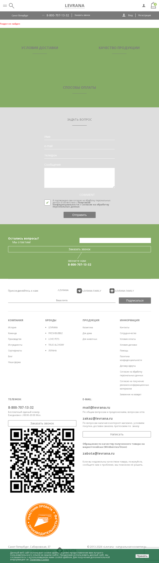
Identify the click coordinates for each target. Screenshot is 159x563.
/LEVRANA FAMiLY (89, 290)
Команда (12, 333)
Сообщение (52, 165)
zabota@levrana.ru (98, 453)
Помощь (124, 350)
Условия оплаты (128, 339)
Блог (10, 356)
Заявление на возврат (130, 394)
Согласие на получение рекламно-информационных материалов (134, 385)
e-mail (48, 146)
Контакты (124, 327)
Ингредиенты (15, 344)
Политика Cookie (39, 559)
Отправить (79, 215)
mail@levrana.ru (96, 407)
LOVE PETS (53, 339)
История (12, 327)
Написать (117, 434)
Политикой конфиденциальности (71, 203)
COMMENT (87, 195)
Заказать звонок (82, 15)
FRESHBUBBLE (55, 333)
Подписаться (135, 300)
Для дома (87, 333)
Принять (142, 556)
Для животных (90, 339)
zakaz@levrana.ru (98, 418)
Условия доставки (128, 344)
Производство (14, 339)
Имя (47, 137)
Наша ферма (14, 362)
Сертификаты (15, 350)
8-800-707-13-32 (58, 15)
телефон (50, 155)
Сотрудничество (128, 333)
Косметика (88, 327)
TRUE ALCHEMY (56, 344)
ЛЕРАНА (52, 350)
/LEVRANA (63, 290)
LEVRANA (53, 327)
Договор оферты (128, 365)
